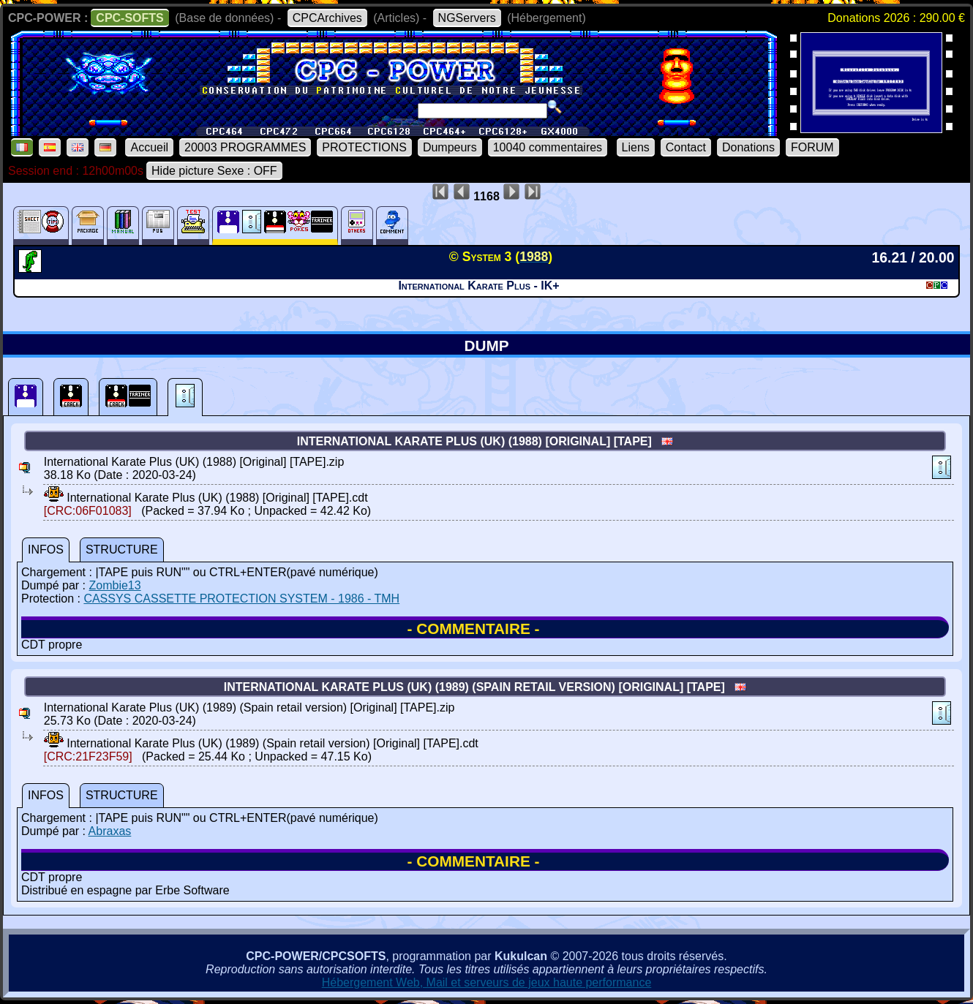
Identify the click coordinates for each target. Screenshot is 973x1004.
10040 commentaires (547, 147)
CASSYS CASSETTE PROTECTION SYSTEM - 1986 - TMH (241, 598)
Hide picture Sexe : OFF (214, 171)
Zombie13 (114, 585)
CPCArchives (327, 18)
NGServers (467, 18)
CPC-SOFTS (129, 18)
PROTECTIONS (364, 147)
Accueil (149, 147)
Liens (636, 147)
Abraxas (110, 831)
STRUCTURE (122, 549)
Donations (748, 147)
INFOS (46, 549)
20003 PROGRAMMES (245, 147)
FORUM (812, 147)
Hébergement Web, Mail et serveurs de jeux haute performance (487, 982)
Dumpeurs (450, 147)
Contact (686, 147)
